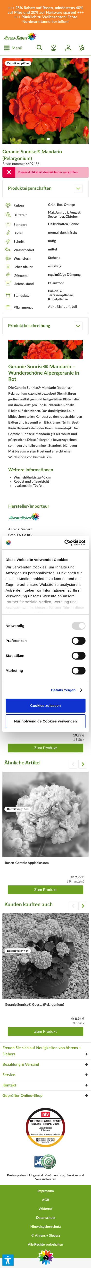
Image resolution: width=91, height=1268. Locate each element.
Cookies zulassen (45, 705)
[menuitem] (13, 48)
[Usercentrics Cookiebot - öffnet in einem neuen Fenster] (64, 543)
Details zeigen (63, 690)
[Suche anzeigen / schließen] (38, 48)
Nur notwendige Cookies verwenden (45, 721)
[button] (8, 1260)
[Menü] (13, 48)
